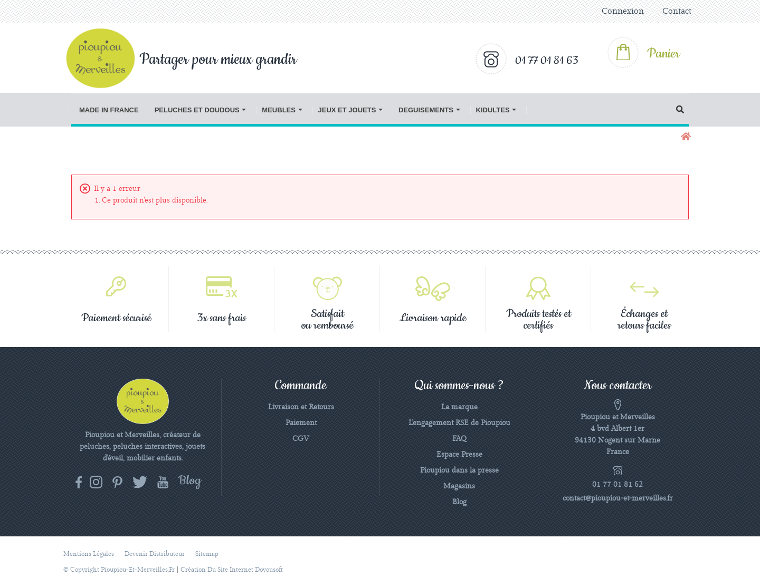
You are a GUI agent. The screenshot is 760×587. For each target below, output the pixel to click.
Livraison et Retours (301, 407)
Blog (459, 502)
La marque (459, 407)
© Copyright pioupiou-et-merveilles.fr (119, 570)
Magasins (459, 486)
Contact (676, 11)
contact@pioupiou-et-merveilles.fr (618, 498)
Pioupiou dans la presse (459, 470)
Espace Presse (459, 454)
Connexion (623, 11)
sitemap (206, 554)
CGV (300, 439)
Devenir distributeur (155, 554)
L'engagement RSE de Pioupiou (459, 423)
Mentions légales (88, 554)
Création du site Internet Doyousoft (231, 570)
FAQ (459, 439)
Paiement (301, 423)
